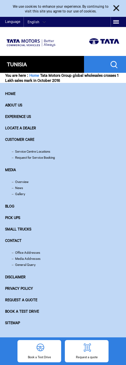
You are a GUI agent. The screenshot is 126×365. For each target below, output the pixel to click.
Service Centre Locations (32, 151)
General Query (25, 265)
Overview (22, 182)
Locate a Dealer (20, 128)
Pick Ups (12, 217)
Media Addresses (28, 258)
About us (13, 105)
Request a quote (21, 300)
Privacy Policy (19, 288)
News (19, 188)
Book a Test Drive (22, 311)
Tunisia (17, 64)
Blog (9, 206)
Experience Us (18, 116)
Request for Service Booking (35, 157)
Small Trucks (18, 229)
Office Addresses (27, 252)
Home (34, 75)
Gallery (20, 194)
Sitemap (12, 323)
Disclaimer (15, 277)
